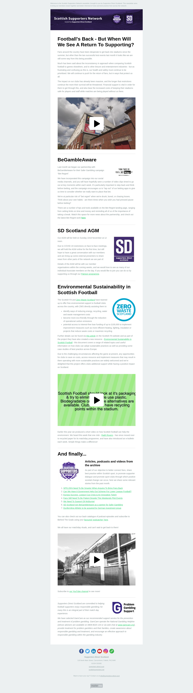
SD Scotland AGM (78, 230)
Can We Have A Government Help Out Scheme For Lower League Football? (97, 491)
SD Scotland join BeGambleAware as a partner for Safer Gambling (93, 505)
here (83, 218)
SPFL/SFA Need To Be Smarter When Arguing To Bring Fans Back (93, 488)
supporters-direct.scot (96, 666)
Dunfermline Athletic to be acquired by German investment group (92, 508)
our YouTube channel (78, 591)
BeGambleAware (77, 159)
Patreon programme (90, 274)
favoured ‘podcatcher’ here (96, 520)
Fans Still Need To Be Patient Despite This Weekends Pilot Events (93, 498)
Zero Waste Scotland (85, 300)
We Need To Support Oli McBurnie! (79, 501)
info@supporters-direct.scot (110, 676)
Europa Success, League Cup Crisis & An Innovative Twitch (90, 495)
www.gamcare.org (126, 625)
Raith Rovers (107, 435)
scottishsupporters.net (96, 669)
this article (91, 336)
